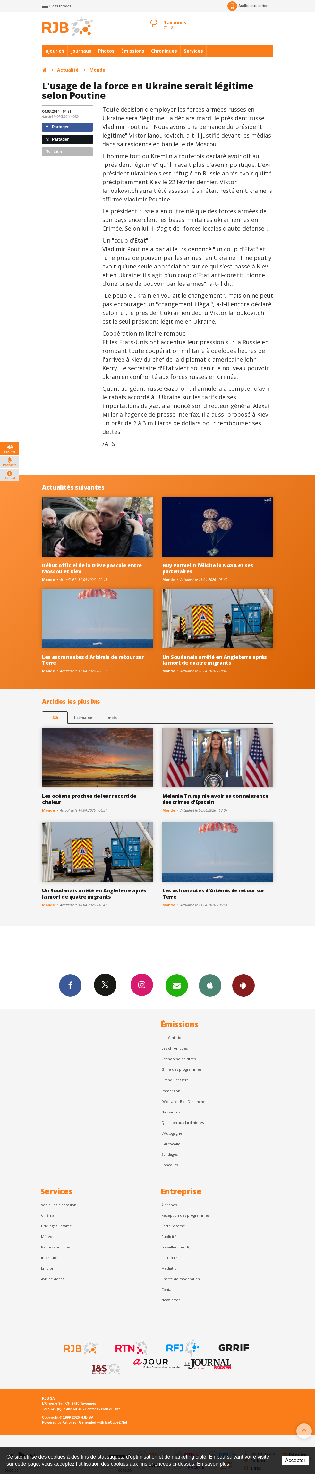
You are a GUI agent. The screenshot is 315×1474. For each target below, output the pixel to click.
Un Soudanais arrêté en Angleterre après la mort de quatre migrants (214, 660)
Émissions (132, 51)
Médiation (170, 1268)
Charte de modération (180, 1279)
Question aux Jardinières (182, 1122)
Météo (46, 1236)
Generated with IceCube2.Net (103, 1422)
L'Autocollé (170, 1144)
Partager (57, 126)
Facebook (70, 985)
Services (193, 51)
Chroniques (164, 51)
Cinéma (47, 1215)
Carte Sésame (173, 1226)
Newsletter (170, 1300)
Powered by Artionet (59, 1422)
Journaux (81, 51)
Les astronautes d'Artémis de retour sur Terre (93, 660)
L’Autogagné (171, 1133)
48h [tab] (55, 717)
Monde (97, 70)
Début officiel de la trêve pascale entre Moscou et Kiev (91, 568)
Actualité (68, 70)
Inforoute (49, 1258)
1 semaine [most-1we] (82, 717)
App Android (243, 985)
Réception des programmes (185, 1215)
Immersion (170, 1091)
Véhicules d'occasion (58, 1205)
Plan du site (110, 1409)
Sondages (169, 1154)
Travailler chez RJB (176, 1247)
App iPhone (210, 985)
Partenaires (171, 1258)
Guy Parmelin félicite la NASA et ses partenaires (207, 568)
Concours (169, 1165)
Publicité (168, 1236)
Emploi (47, 1268)
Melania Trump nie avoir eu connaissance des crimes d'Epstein (215, 798)
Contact (168, 1289)
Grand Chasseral (175, 1080)
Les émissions (173, 1037)
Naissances (170, 1112)
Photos (106, 51)
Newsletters (177, 985)
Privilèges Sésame (56, 1226)
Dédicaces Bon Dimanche (183, 1101)
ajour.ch (55, 51)
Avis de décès (52, 1279)
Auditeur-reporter (247, 6)
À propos (169, 1205)
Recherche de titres (178, 1059)
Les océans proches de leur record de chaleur (89, 798)
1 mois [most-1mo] (111, 717)
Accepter (295, 1460)
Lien (54, 151)
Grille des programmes (181, 1069)
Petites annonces (56, 1247)
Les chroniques (174, 1048)
